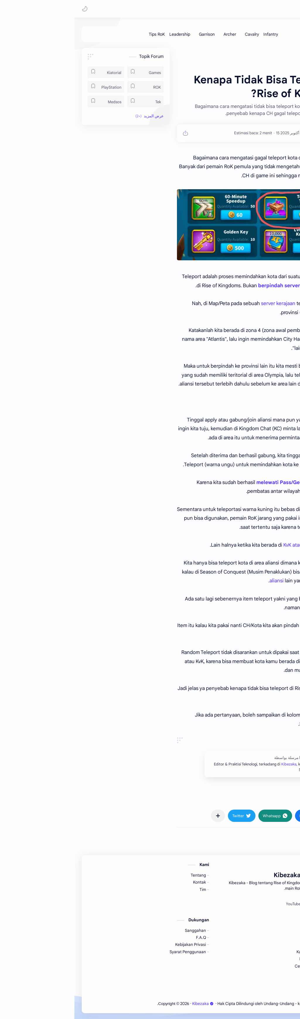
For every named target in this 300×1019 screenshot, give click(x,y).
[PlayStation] (31, 87)
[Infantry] (196, 34)
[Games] (71, 72)
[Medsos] (31, 101)
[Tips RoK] (82, 34)
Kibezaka (242, 9)
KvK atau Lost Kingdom (234, 545)
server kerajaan (204, 303)
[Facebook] (256, 904)
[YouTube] (219, 904)
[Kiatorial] (31, 72)
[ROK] (71, 87)
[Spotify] (237, 904)
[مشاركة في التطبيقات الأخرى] (144, 816)
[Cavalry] (178, 34)
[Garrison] (132, 34)
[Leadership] (105, 34)
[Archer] (155, 34)
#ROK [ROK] (262, 798)
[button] (10, 8)
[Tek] (71, 101)
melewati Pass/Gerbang (210, 482)
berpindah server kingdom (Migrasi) (227, 286)
